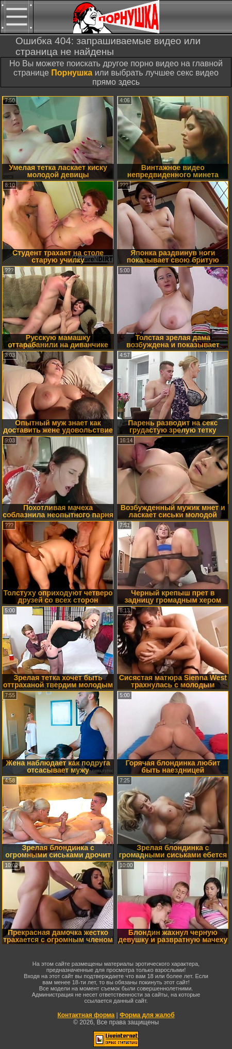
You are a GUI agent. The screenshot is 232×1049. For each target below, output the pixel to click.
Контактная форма (85, 1015)
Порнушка (71, 72)
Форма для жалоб (147, 1015)
